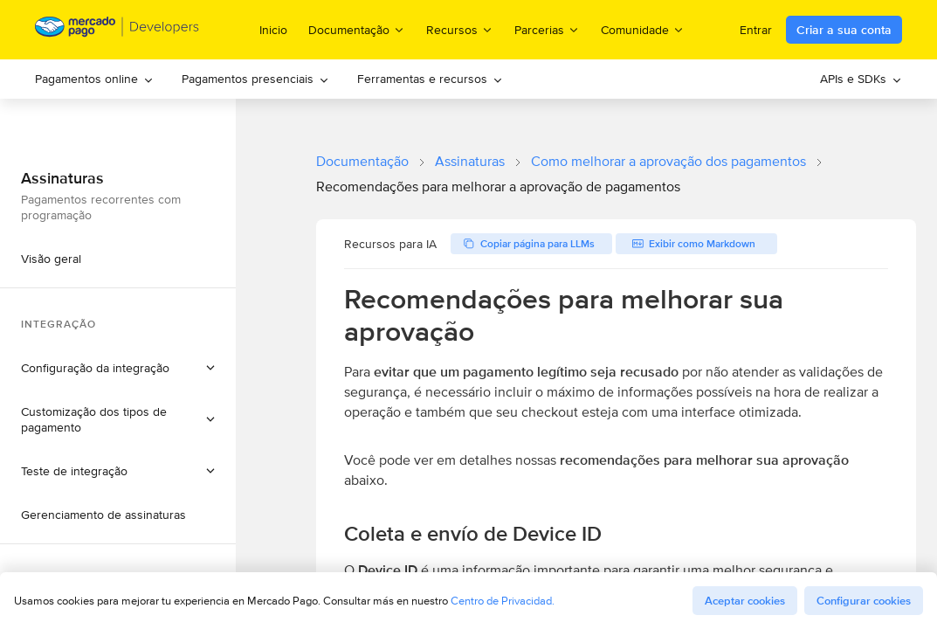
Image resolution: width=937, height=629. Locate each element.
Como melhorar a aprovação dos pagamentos (668, 161)
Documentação (362, 161)
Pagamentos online (94, 78)
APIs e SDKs (861, 78)
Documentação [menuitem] (356, 29)
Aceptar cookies (745, 600)
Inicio (273, 29)
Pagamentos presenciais (255, 78)
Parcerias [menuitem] (547, 29)
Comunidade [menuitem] (643, 29)
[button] (118, 368)
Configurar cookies (863, 600)
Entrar (756, 29)
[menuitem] (94, 79)
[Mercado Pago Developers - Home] (117, 30)
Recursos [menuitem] (459, 29)
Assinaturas (470, 161)
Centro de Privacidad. (503, 600)
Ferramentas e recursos (430, 78)
